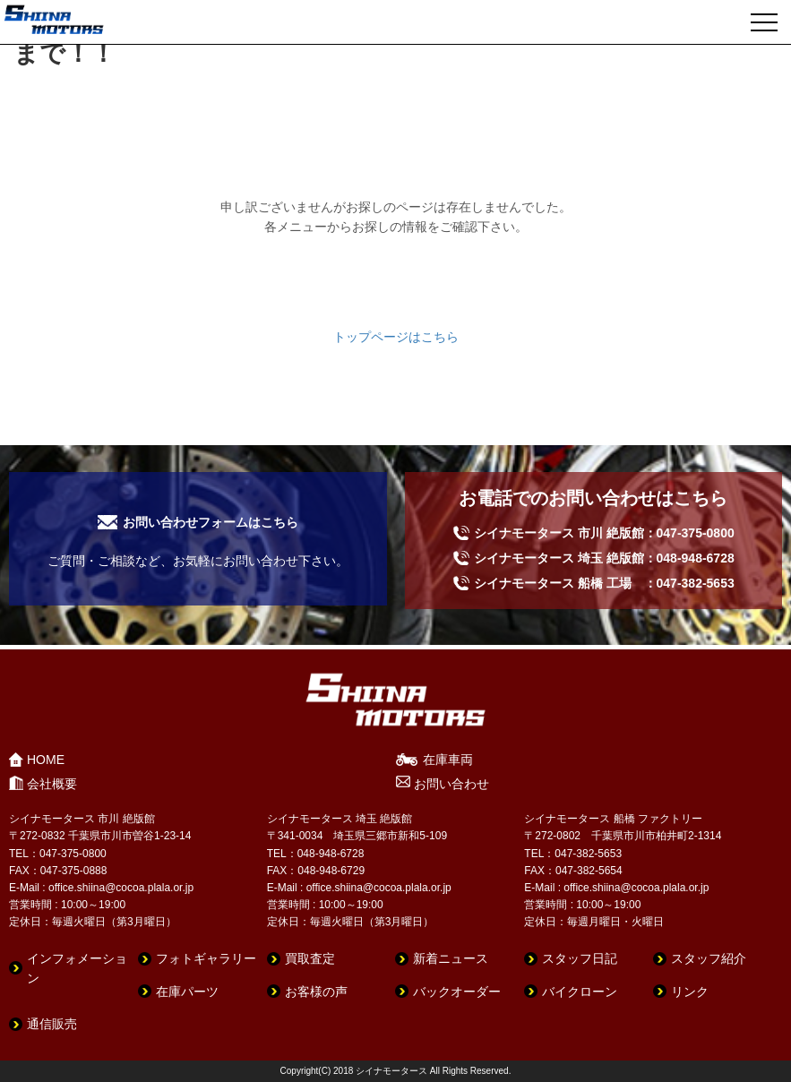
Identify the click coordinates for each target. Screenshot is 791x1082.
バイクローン (579, 991)
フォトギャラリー (206, 958)
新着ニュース (450, 958)
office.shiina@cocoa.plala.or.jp (120, 887)
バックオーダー (457, 991)
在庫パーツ (187, 991)
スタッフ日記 (579, 958)
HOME (45, 759)
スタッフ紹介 (708, 958)
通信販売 (52, 1024)
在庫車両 (448, 759)
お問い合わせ (451, 784)
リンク (690, 991)
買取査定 (310, 958)
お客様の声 (316, 991)
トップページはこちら (396, 337)
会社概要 (52, 784)
